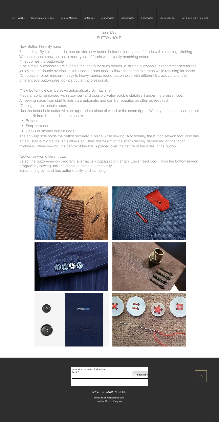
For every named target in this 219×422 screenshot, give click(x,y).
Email (75, 372)
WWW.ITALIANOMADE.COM (109, 392)
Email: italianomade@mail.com (109, 397)
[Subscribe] (140, 374)
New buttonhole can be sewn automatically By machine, (66, 90)
